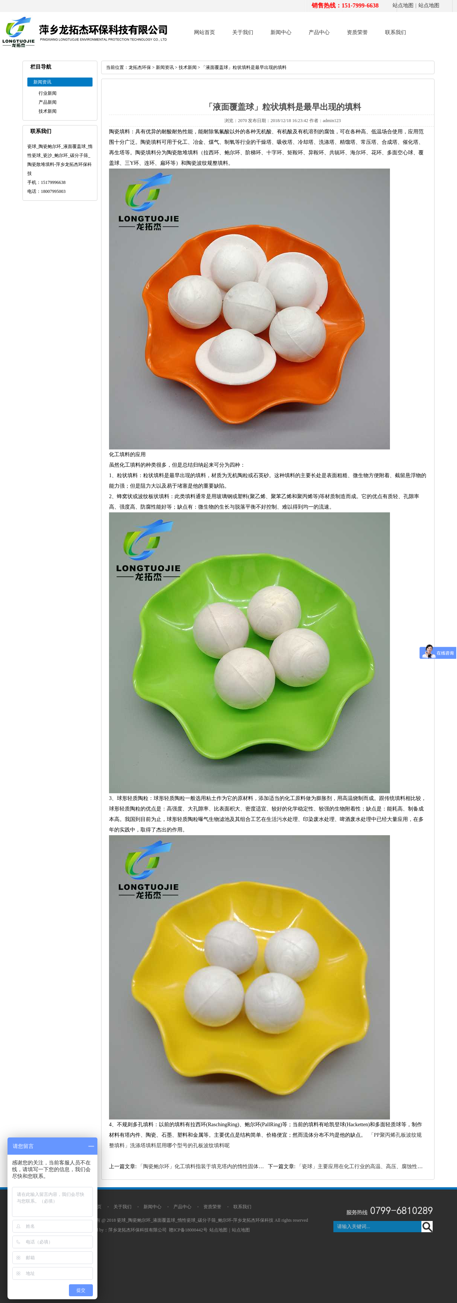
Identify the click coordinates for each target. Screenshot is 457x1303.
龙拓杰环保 (139, 67)
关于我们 (242, 32)
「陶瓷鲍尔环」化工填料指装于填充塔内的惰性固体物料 (203, 1166)
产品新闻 (48, 102)
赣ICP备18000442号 (188, 1230)
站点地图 (403, 5)
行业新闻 (48, 93)
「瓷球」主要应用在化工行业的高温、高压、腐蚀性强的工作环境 (373, 1166)
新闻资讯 (165, 67)
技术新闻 (48, 111)
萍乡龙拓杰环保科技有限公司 (137, 1230)
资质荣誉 (357, 32)
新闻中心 (280, 32)
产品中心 (319, 32)
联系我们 (395, 32)
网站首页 (204, 32)
